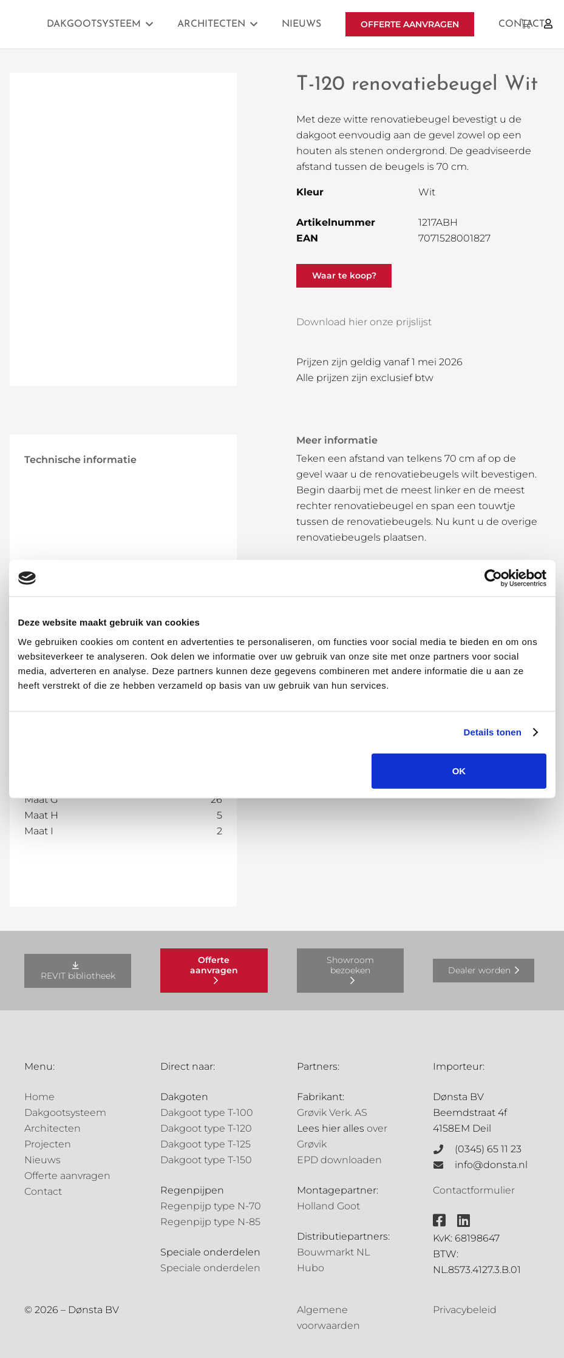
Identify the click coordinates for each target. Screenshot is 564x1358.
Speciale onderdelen (210, 1268)
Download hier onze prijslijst (364, 322)
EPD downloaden (339, 1160)
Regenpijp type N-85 (210, 1222)
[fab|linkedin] (463, 1220)
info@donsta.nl (491, 1165)
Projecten (47, 1144)
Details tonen (493, 732)
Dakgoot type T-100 (206, 1112)
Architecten (52, 1128)
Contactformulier (474, 1190)
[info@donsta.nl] (444, 1165)
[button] (149, 24)
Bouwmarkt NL (333, 1252)
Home (39, 1097)
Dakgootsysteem (65, 1112)
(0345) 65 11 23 (488, 1149)
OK (459, 770)
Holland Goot (328, 1206)
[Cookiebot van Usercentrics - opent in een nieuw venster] (493, 578)
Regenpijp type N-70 (210, 1206)
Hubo (310, 1268)
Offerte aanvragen (67, 1175)
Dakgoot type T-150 (206, 1160)
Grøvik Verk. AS (332, 1112)
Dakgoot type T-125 (205, 1144)
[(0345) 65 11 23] (444, 1149)
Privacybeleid (465, 1310)
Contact (43, 1191)
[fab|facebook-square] (439, 1220)
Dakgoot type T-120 (206, 1128)
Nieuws (42, 1160)
